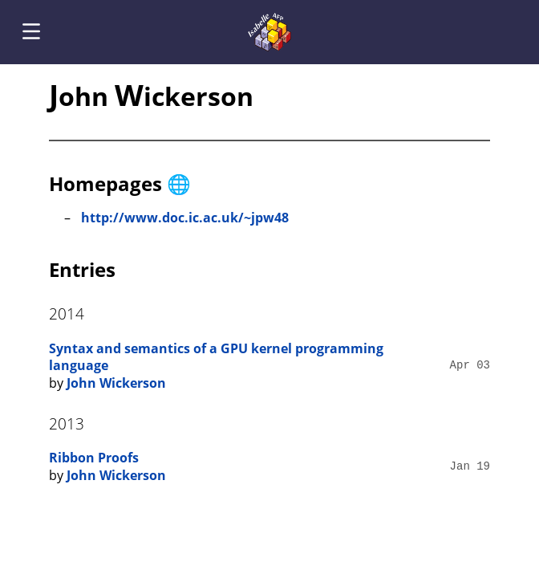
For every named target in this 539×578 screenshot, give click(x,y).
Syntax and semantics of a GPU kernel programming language (216, 357)
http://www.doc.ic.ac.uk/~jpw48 (185, 217)
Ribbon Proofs (94, 457)
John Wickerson (116, 383)
